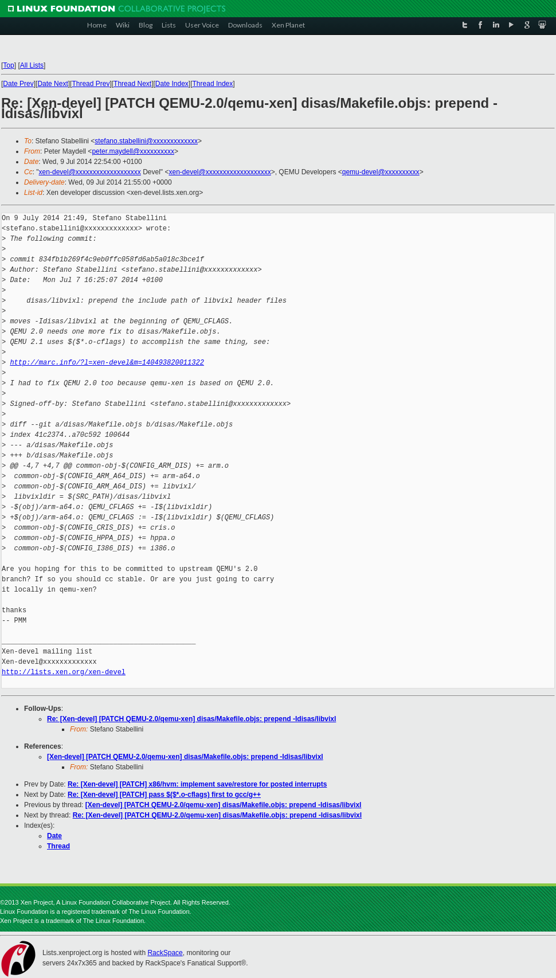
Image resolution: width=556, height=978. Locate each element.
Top (8, 65)
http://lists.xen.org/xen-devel (64, 672)
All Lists (32, 65)
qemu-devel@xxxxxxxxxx (381, 172)
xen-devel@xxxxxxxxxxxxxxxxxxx (90, 172)
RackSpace (164, 953)
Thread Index (213, 84)
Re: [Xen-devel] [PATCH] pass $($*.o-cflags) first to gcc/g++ (164, 795)
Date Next (52, 84)
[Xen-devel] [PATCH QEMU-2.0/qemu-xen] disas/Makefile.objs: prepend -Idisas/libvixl (185, 757)
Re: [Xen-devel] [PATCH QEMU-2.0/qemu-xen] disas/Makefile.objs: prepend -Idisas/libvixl (191, 719)
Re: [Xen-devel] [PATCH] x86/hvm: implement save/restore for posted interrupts (197, 784)
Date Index (172, 84)
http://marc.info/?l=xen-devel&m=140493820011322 (106, 362)
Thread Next (132, 84)
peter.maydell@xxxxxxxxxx (133, 151)
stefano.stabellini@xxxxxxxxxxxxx (146, 141)
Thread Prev (90, 84)
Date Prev (18, 84)
